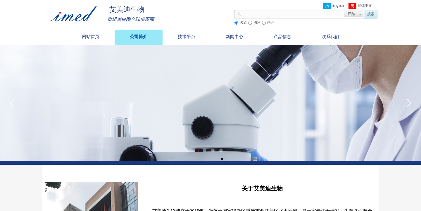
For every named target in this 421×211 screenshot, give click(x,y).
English (333, 6)
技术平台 (186, 36)
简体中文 (360, 6)
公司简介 (138, 36)
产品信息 (282, 36)
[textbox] (293, 13)
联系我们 (330, 36)
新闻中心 (234, 36)
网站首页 (90, 36)
